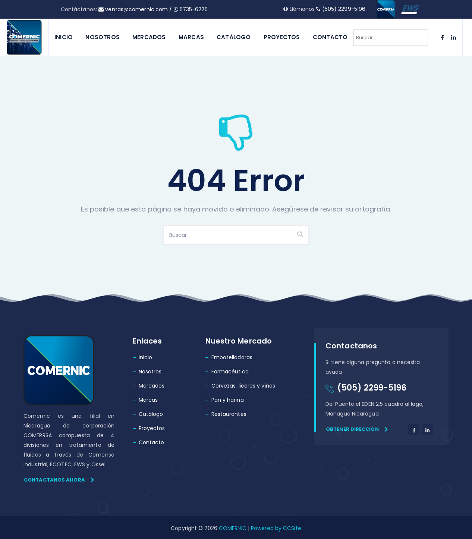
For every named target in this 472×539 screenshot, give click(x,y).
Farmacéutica (230, 371)
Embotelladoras (231, 357)
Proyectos (282, 37)
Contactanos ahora (59, 479)
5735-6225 (191, 9)
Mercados (149, 37)
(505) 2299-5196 (340, 9)
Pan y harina (227, 400)
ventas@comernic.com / (135, 9)
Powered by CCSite (275, 528)
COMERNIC (232, 528)
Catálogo (234, 37)
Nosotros (102, 37)
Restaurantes (228, 414)
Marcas (191, 37)
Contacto (330, 37)
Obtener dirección (357, 429)
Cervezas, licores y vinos (243, 385)
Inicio (63, 37)
